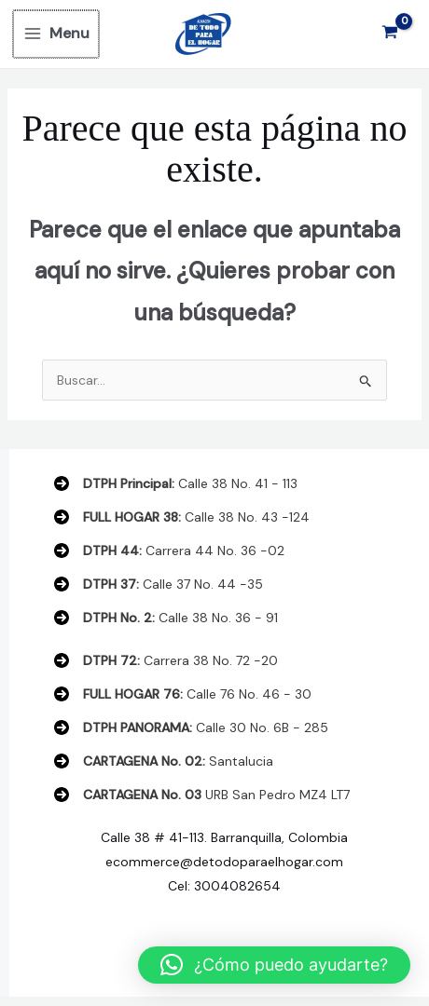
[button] (274, 965)
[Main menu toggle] (56, 34)
